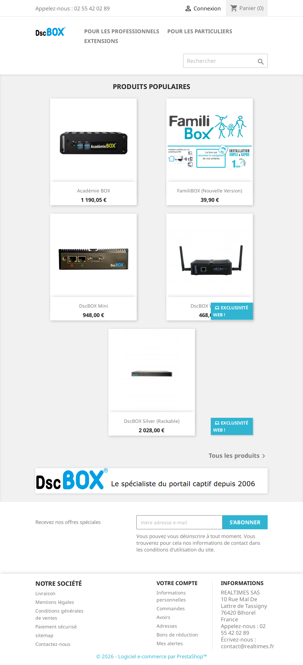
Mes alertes (170, 643)
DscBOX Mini (93, 306)
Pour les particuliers (199, 31)
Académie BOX (93, 190)
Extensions (101, 41)
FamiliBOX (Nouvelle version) (209, 190)
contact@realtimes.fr (247, 646)
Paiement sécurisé (56, 626)
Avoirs (163, 617)
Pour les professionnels (121, 31)
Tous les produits (238, 456)
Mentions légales (54, 602)
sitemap (44, 635)
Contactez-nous (52, 644)
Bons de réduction (177, 634)
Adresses (167, 626)
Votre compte (177, 583)
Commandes (171, 608)
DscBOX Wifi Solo (210, 306)
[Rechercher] (225, 61)
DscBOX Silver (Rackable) (151, 421)
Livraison (45, 593)
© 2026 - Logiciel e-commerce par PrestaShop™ (151, 656)
